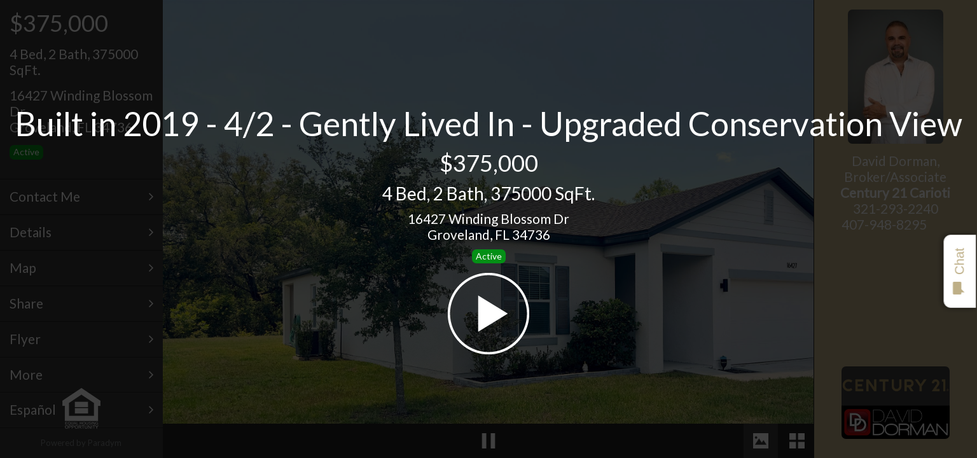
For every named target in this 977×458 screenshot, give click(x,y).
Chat (959, 271)
